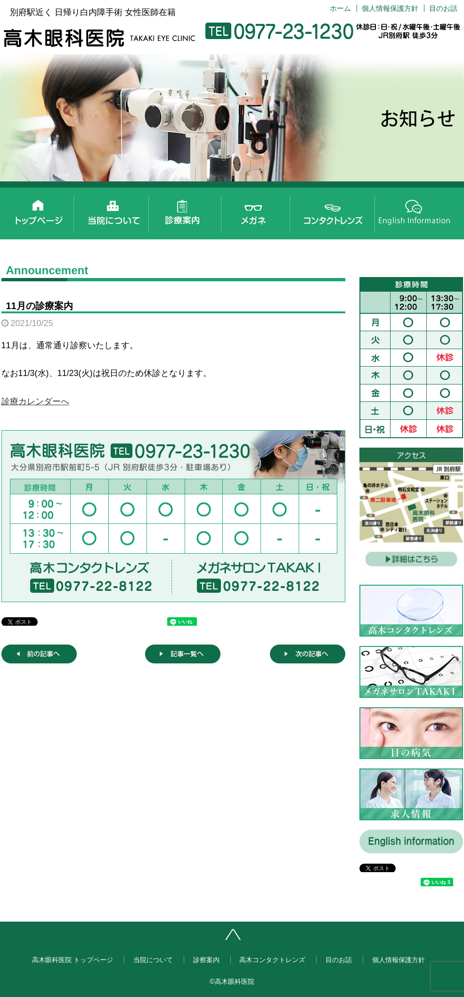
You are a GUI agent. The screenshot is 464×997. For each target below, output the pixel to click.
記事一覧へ (182, 654)
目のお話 (443, 8)
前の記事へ (39, 654)
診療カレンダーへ (35, 401)
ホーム (340, 8)
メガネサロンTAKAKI (263, 211)
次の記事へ (307, 654)
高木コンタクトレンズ (339, 211)
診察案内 (188, 211)
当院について (113, 211)
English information (414, 211)
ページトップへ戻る (263, 938)
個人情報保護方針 (390, 8)
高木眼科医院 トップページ (37, 211)
